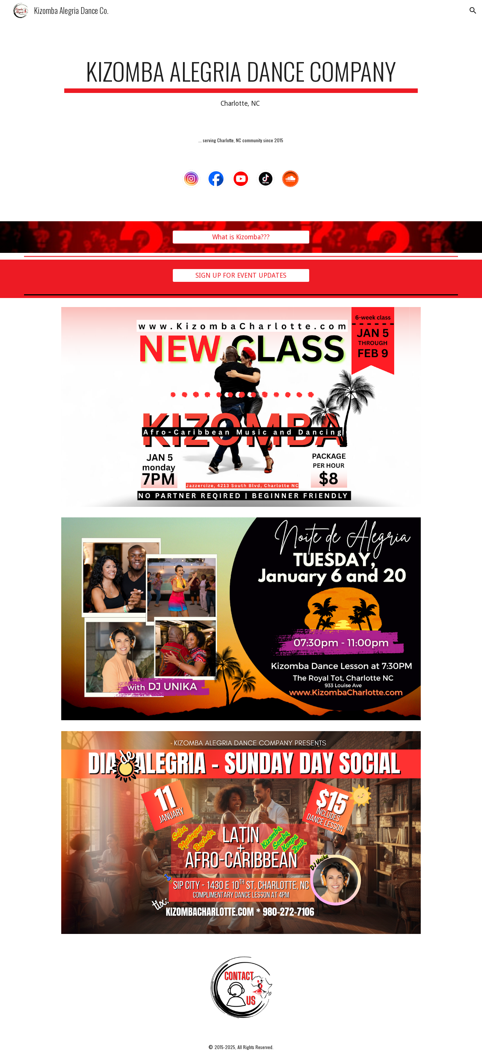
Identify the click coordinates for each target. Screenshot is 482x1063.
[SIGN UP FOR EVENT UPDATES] (241, 275)
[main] (241, 82)
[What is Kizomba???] (241, 237)
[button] (473, 11)
